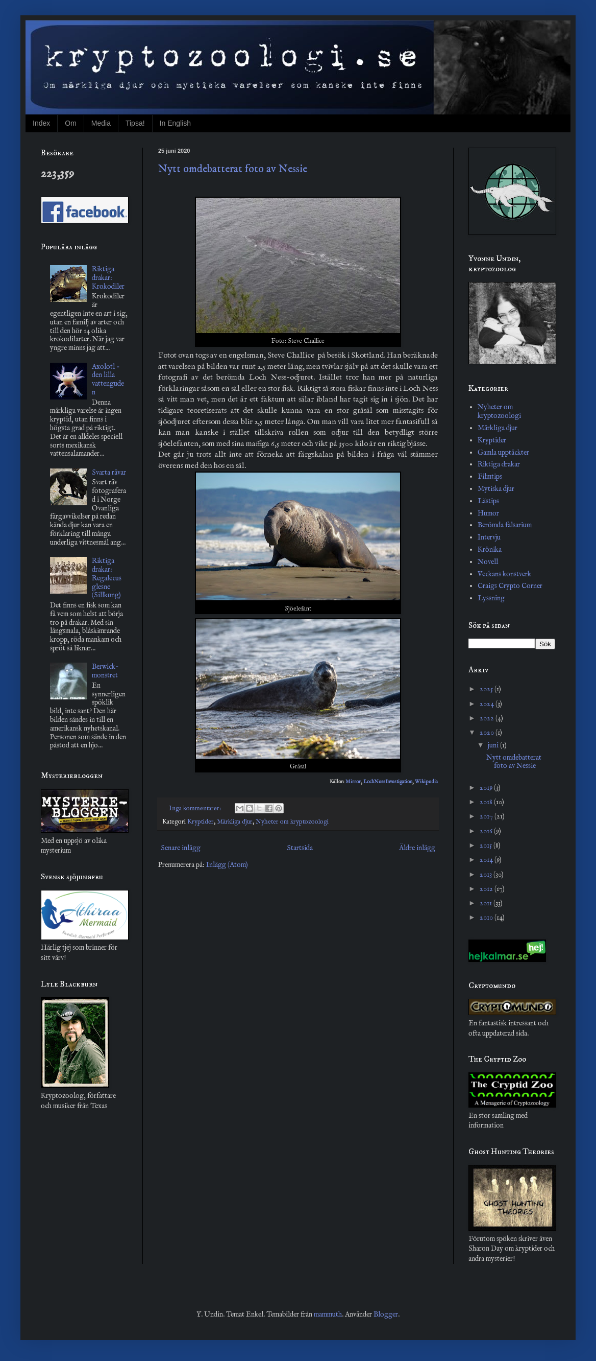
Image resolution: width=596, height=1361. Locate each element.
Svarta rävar (109, 472)
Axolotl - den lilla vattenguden (108, 379)
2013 (486, 874)
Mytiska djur (496, 489)
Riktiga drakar (499, 464)
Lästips (488, 501)
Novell (488, 562)
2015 (486, 845)
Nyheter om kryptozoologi (292, 822)
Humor (488, 513)
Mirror (353, 782)
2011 (486, 903)
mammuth (328, 1314)
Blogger (386, 1314)
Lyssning (491, 598)
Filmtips (490, 476)
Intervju (489, 537)
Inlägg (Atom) (227, 865)
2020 (487, 732)
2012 (487, 889)
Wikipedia (426, 782)
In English (175, 123)
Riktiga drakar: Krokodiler (108, 278)
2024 (487, 704)
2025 (487, 689)
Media (101, 123)
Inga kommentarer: (195, 809)
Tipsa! (135, 123)
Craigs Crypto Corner (510, 586)
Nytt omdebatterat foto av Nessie (232, 169)
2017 (487, 816)
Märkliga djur (235, 822)
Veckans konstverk (504, 574)
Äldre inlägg (417, 848)
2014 (487, 859)
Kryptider (200, 822)
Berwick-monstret (105, 671)
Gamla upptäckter (503, 452)
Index (41, 123)
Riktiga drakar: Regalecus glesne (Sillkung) (106, 578)
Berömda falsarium (505, 525)
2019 (487, 787)
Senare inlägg (181, 848)
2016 (487, 831)
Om (71, 123)
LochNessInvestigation (387, 782)
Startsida (300, 848)
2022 (487, 718)
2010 (487, 917)
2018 (487, 802)
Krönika (490, 549)
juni (494, 745)
